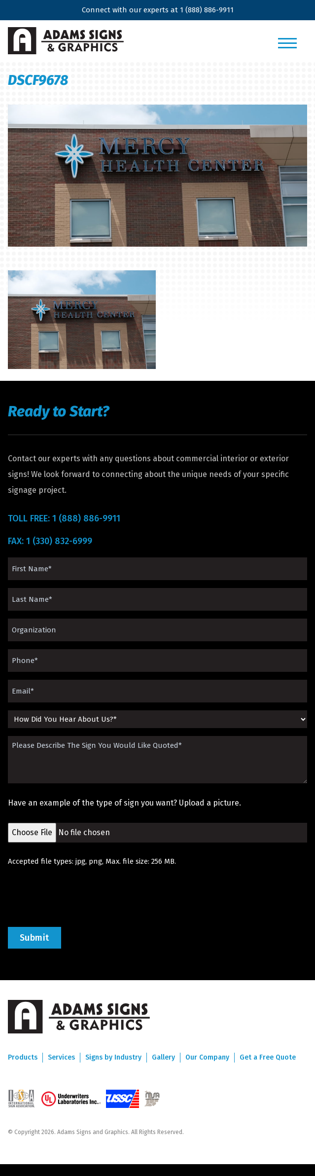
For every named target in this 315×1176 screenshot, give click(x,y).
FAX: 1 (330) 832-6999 (50, 541)
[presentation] (83, 897)
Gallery (163, 1057)
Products (22, 1057)
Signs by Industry (113, 1057)
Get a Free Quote (268, 1057)
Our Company (207, 1057)
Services (61, 1057)
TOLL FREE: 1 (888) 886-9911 (64, 518)
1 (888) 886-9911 (207, 9)
